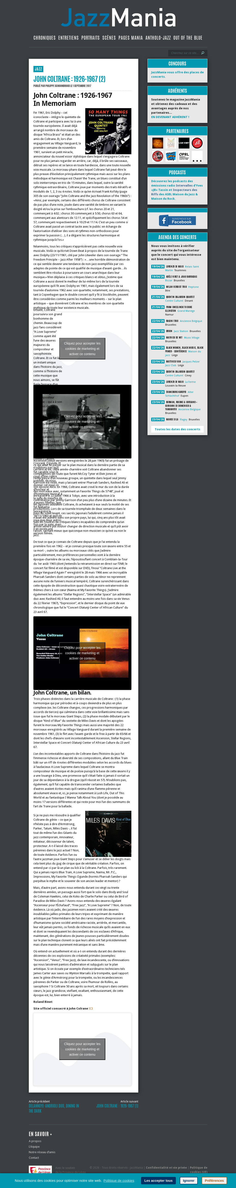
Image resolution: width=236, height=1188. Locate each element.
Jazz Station (181, 331)
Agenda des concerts (177, 237)
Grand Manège (186, 310)
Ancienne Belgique (191, 321)
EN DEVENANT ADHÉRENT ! (170, 117)
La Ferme (190, 381)
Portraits (90, 37)
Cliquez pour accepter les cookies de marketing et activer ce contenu (82, 348)
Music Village (191, 337)
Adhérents (177, 90)
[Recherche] (184, 53)
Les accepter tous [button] (158, 1180)
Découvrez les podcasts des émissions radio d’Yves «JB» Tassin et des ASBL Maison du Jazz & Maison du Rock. (177, 189)
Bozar (168, 280)
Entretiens (68, 37)
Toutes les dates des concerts (177, 429)
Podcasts (177, 172)
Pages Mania (130, 37)
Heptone (193, 286)
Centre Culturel (174, 300)
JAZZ (38, 69)
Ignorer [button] (189, 1180)
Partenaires (177, 131)
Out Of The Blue (188, 37)
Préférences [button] (214, 1180)
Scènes (109, 37)
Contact (34, 1157)
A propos (35, 1141)
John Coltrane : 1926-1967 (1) (117, 1106)
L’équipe (34, 1146)
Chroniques (44, 37)
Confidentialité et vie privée (166, 1167)
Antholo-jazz (158, 37)
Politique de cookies (118, 1180)
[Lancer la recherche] (202, 53)
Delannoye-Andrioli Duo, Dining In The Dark (54, 1108)
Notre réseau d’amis (42, 1152)
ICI (91, 1008)
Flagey (183, 419)
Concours (177, 63)
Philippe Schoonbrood (57, 86)
